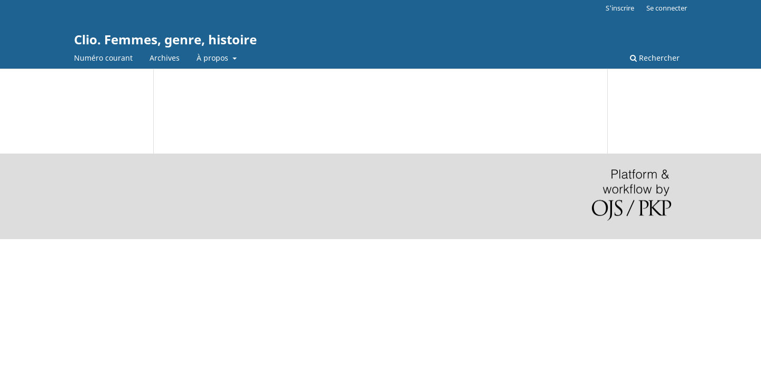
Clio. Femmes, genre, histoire (165, 39)
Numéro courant (103, 58)
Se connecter (666, 8)
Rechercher (655, 58)
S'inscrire (620, 8)
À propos (213, 58)
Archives (165, 58)
